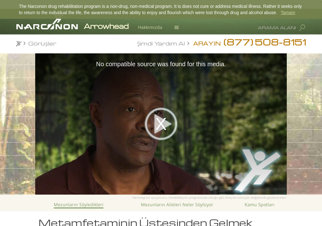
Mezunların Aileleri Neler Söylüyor (177, 204)
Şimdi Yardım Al (161, 43)
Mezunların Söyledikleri (78, 204)
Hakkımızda (150, 27)
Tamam (288, 12)
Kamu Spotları (260, 204)
